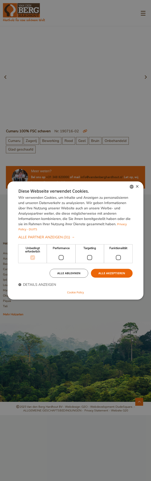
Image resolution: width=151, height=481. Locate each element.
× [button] (137, 186)
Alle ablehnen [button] (68, 273)
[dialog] (75, 241)
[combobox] (132, 187)
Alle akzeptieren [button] (111, 273)
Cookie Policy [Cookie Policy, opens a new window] (75, 292)
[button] (75, 237)
